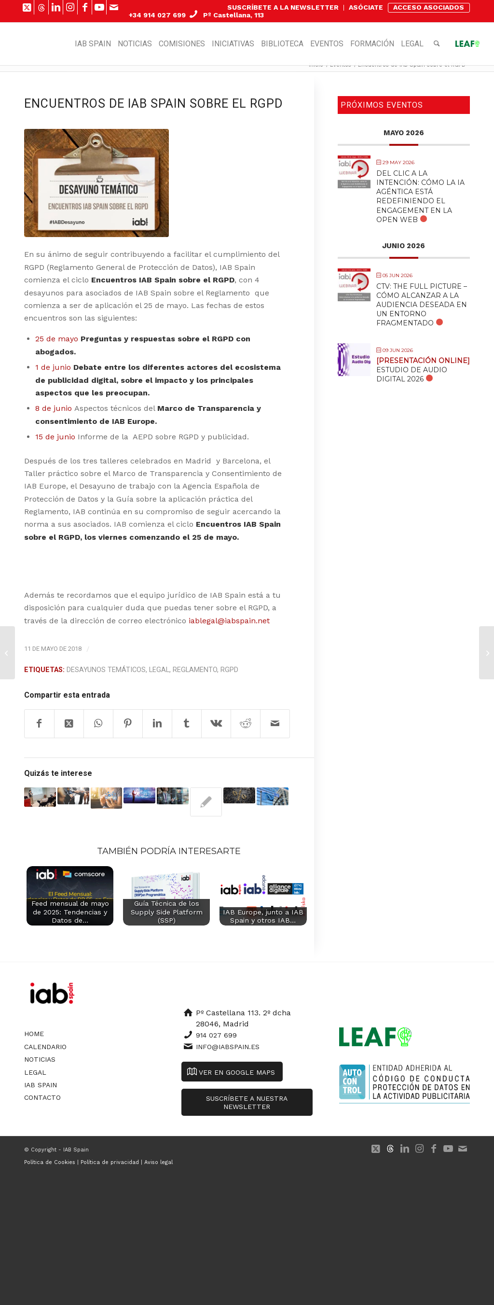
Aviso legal (158, 1162)
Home (34, 1034)
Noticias (39, 1059)
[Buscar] (436, 44)
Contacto (42, 1097)
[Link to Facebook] (85, 7)
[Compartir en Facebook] (39, 724)
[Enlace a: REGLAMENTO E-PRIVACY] (272, 796)
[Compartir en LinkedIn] (157, 724)
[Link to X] (27, 7)
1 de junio (53, 367)
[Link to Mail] (114, 7)
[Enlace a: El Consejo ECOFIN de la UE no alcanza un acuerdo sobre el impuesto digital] (239, 795)
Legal (159, 670)
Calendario (45, 1047)
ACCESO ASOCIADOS (428, 7)
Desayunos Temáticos (106, 670)
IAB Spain (40, 1085)
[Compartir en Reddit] (245, 724)
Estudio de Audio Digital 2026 (423, 369)
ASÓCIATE (366, 7)
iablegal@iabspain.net (229, 620)
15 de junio (55, 436)
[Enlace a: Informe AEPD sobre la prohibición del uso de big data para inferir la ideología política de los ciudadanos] (173, 795)
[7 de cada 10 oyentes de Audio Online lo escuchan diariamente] (7, 652)
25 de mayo (56, 338)
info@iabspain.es (228, 1047)
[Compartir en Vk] (216, 724)
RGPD (229, 670)
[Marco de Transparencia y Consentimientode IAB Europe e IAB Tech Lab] (486, 652)
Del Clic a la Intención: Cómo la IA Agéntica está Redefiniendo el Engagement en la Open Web (420, 196)
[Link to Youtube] (99, 7)
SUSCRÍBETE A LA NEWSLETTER (283, 7)
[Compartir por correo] (275, 724)
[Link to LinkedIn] (56, 7)
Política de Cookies (49, 1162)
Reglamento (195, 670)
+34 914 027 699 (157, 15)
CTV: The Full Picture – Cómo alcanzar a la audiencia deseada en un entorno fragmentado (421, 305)
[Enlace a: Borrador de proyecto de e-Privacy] (139, 795)
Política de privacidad (110, 1162)
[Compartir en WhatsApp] (98, 724)
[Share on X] (69, 724)
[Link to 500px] (41, 7)
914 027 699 (216, 1035)
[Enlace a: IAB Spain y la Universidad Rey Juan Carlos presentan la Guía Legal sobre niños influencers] (206, 801)
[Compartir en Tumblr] (186, 724)
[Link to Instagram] (70, 7)
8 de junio (53, 408)
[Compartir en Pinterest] (127, 724)
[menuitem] (283, 8)
